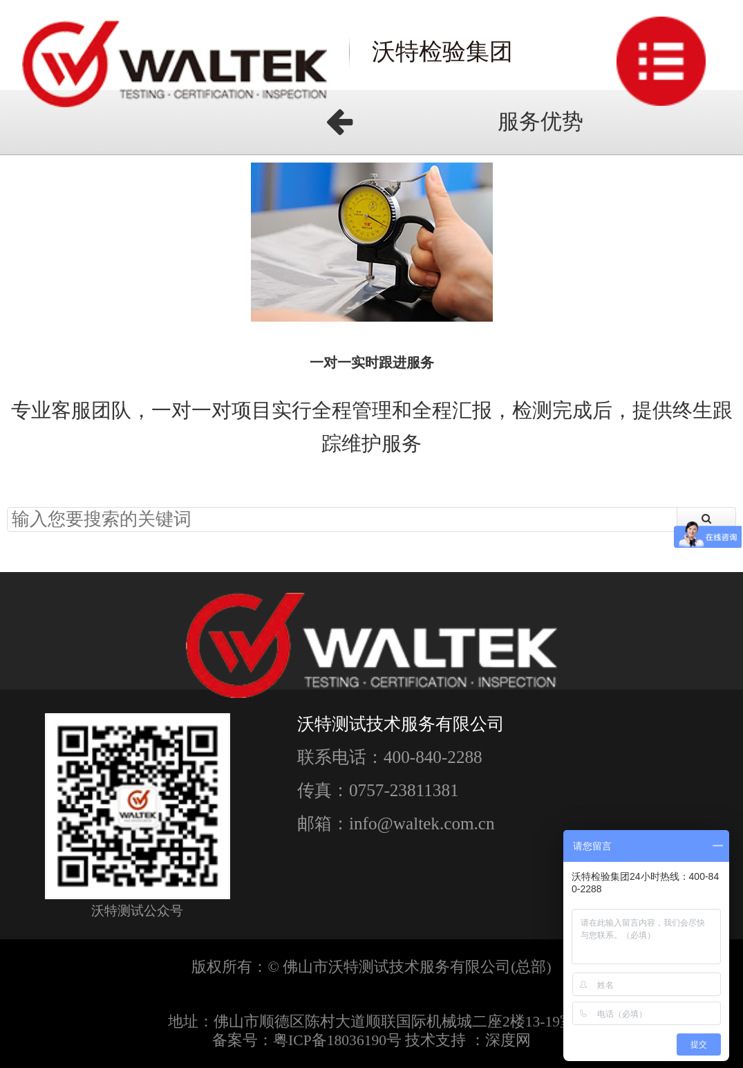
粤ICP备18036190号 (337, 1040)
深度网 (508, 1040)
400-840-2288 (433, 757)
